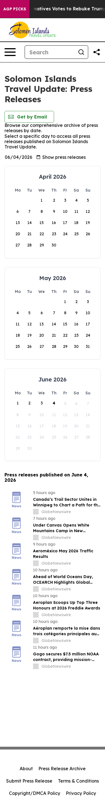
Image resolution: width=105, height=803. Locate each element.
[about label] (36, 512)
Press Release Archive (62, 768)
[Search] (49, 52)
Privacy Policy (81, 793)
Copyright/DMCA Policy (34, 793)
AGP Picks (14, 8)
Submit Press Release (29, 781)
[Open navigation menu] (10, 52)
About (26, 768)
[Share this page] (97, 52)
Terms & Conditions (78, 781)
